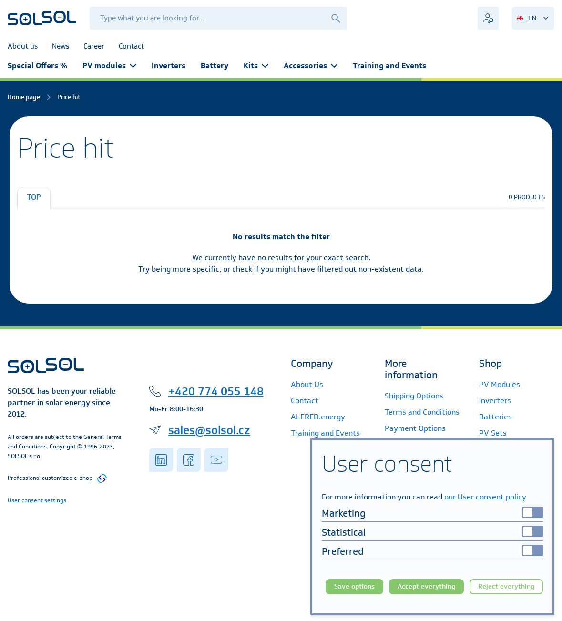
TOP (34, 197)
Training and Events (389, 65)
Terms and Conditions (422, 412)
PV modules (109, 65)
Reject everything (506, 586)
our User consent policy (485, 496)
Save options (354, 586)
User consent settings (37, 500)
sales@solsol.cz (209, 430)
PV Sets (493, 433)
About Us (307, 384)
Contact (304, 400)
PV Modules (499, 384)
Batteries (495, 416)
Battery (214, 65)
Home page (24, 97)
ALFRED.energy (318, 416)
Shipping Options (414, 395)
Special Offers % (37, 65)
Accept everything (426, 586)
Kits (256, 65)
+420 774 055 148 (216, 391)
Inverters (168, 65)
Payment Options (415, 428)
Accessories (310, 65)
